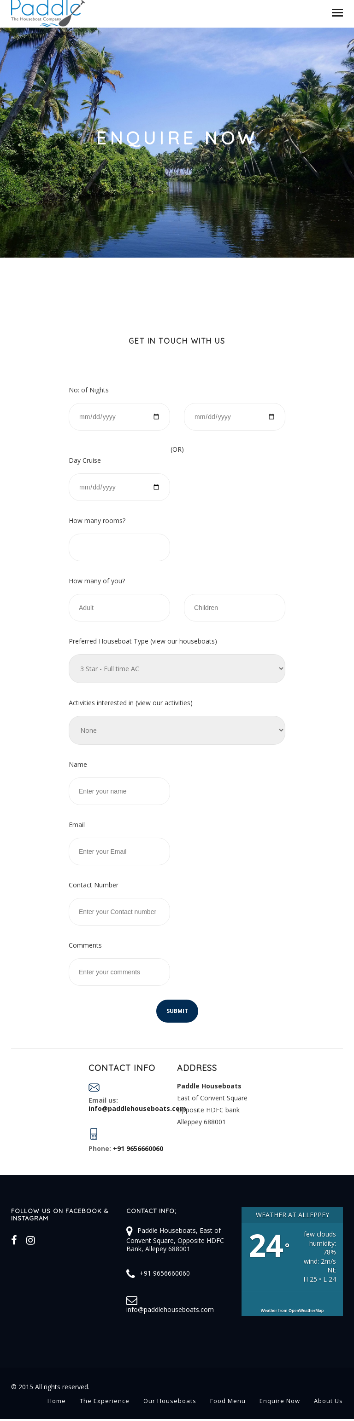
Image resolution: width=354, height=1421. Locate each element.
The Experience (105, 1401)
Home (56, 1401)
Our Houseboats (169, 1401)
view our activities (163, 702)
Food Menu (228, 1401)
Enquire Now (280, 1401)
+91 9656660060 (165, 1273)
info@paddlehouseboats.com (170, 1309)
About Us (328, 1401)
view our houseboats (183, 641)
